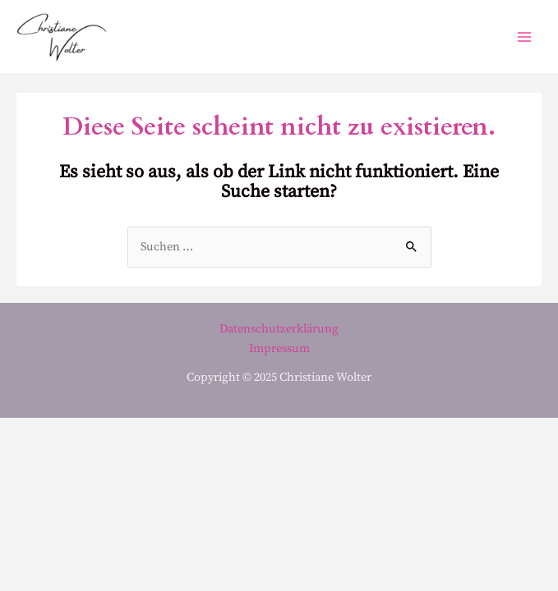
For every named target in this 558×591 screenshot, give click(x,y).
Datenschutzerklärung (279, 329)
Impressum (279, 348)
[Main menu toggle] (524, 37)
